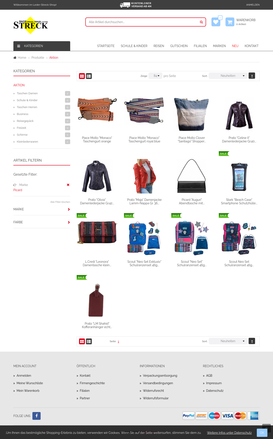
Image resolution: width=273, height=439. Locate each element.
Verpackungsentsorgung (160, 375)
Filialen (85, 390)
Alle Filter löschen (60, 202)
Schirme (22, 134)
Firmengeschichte (92, 383)
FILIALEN (200, 46)
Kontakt (85, 375)
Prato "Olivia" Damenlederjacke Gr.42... (97, 201)
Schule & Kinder (27, 100)
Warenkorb (248, 22)
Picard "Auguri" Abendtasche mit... (192, 201)
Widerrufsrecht (153, 390)
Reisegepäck (25, 121)
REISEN (159, 46)
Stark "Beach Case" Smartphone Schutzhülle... (239, 201)
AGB (209, 375)
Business (22, 114)
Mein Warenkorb (28, 390)
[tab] (41, 209)
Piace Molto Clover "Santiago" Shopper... (192, 139)
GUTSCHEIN (178, 46)
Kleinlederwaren (27, 141)
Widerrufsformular (156, 398)
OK (262, 432)
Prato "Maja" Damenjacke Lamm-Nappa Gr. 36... (144, 201)
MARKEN (219, 46)
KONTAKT (252, 46)
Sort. (205, 75)
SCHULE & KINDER (134, 46)
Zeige (144, 75)
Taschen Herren (27, 107)
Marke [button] (18, 209)
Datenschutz (215, 390)
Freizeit (21, 127)
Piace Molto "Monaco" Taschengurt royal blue (144, 139)
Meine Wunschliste (30, 383)
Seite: (113, 341)
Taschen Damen (27, 93)
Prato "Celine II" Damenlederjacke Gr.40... (239, 139)
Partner (85, 398)
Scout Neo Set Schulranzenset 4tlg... (239, 263)
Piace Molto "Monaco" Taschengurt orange (97, 139)
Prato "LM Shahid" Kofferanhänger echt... (97, 325)
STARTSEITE (106, 46)
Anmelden (253, 4)
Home (22, 57)
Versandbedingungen (158, 383)
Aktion (19, 85)
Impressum (214, 383)
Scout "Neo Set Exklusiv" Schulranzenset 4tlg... (144, 263)
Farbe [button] (18, 222)
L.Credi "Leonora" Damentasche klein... (97, 263)
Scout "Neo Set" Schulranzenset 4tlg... (191, 263)
